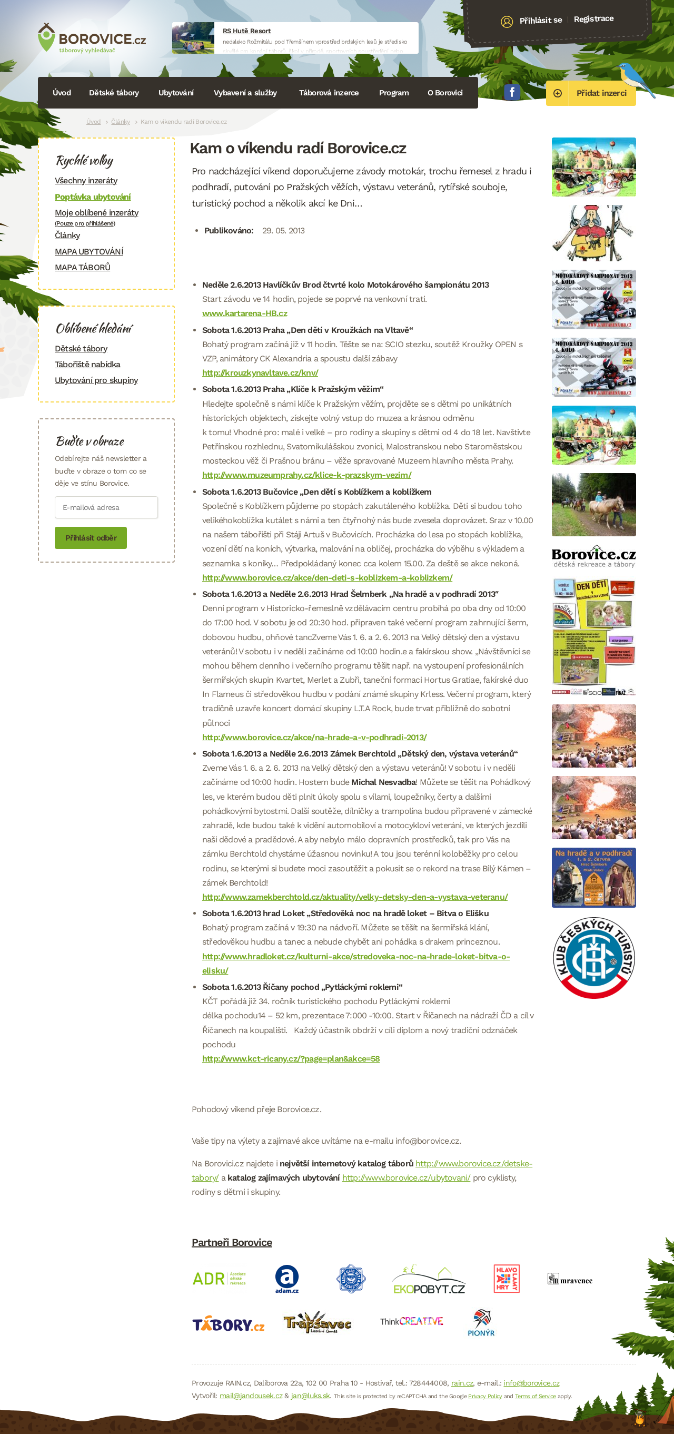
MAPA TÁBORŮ (82, 267)
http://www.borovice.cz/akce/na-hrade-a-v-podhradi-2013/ (314, 737)
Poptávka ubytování (93, 197)
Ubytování (175, 92)
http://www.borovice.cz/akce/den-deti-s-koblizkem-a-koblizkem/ (327, 578)
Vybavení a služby (245, 92)
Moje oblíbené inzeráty (106, 217)
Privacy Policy (485, 1396)
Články (120, 121)
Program (394, 92)
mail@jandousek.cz (251, 1395)
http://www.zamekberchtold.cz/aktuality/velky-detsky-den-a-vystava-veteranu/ (355, 897)
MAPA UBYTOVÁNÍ (89, 252)
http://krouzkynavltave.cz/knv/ (260, 373)
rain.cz (462, 1383)
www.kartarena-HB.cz (244, 313)
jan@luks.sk (310, 1395)
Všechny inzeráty (86, 180)
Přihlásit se (541, 20)
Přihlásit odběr (90, 538)
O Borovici (445, 92)
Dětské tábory (113, 92)
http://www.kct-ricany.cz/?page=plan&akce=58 (291, 1059)
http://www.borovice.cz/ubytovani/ (406, 1178)
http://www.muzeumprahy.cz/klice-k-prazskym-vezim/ (306, 475)
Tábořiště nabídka (87, 364)
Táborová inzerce (329, 92)
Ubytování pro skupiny (96, 380)
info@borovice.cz (531, 1383)
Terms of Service (535, 1396)
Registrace (593, 18)
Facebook (512, 92)
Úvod (62, 92)
